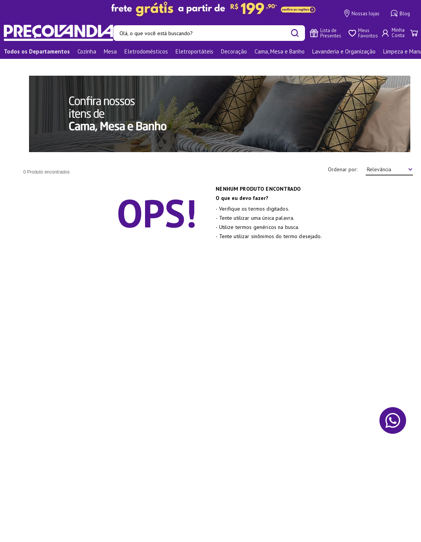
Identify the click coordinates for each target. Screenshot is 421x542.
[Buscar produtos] (295, 33)
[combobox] (209, 33)
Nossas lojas (361, 13)
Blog (400, 13)
